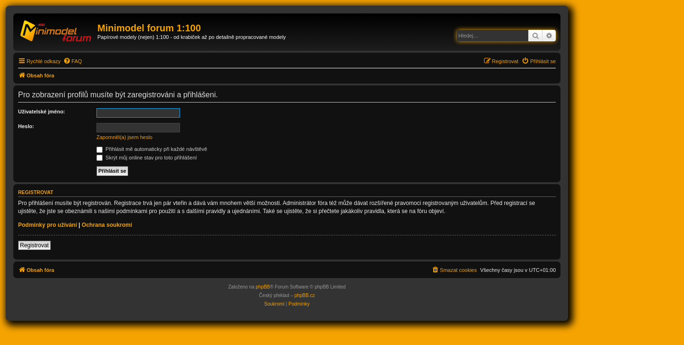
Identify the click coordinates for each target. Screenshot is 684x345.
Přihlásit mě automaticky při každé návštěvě (151, 149)
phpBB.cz (304, 295)
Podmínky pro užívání (47, 225)
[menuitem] (72, 61)
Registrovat (34, 245)
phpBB (263, 286)
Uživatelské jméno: (41, 111)
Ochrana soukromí (107, 225)
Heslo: (26, 126)
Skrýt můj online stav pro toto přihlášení (146, 157)
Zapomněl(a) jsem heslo (124, 137)
